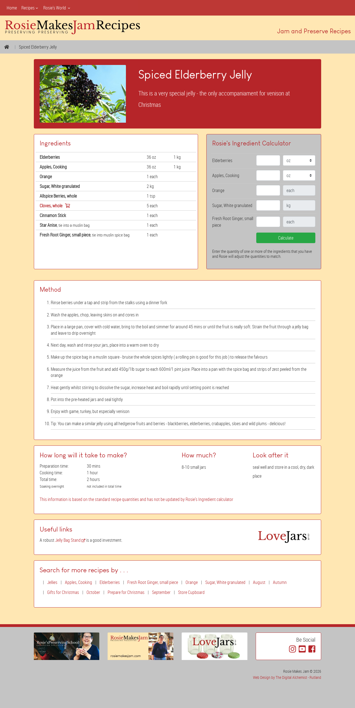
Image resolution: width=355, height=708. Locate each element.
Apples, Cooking (78, 582)
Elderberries (110, 582)
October (93, 592)
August (259, 582)
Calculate (285, 238)
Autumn (280, 582)
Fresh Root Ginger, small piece (152, 582)
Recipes (30, 8)
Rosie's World (57, 8)
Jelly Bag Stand (70, 540)
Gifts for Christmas (63, 592)
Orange (192, 582)
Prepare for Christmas (126, 592)
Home (12, 8)
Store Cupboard (191, 592)
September (161, 592)
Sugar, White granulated (225, 582)
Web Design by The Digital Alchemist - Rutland (287, 677)
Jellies (52, 582)
